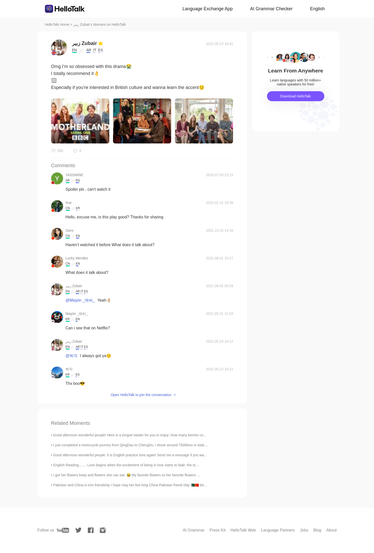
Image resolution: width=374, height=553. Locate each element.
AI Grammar (194, 530)
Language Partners (278, 530)
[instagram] (103, 530)
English (317, 8)
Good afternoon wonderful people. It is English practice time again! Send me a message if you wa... (130, 455)
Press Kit (218, 530)
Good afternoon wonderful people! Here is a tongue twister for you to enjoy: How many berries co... (129, 435)
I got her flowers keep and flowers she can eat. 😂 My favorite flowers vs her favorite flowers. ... (126, 475)
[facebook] (91, 530)
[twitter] (78, 530)
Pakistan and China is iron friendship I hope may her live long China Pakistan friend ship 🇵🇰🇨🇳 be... (130, 485)
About (331, 530)
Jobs (304, 530)
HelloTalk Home (57, 24)
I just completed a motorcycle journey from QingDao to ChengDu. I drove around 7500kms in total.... (130, 445)
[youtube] (63, 530)
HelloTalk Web (243, 530)
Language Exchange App (207, 8)
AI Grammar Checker (271, 8)
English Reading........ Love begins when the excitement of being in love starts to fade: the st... (125, 465)
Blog (317, 530)
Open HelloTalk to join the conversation (141, 395)
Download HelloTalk (295, 96)
